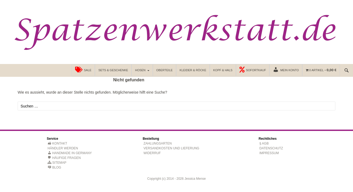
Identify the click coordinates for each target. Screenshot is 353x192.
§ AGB (264, 143)
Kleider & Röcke (193, 70)
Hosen (140, 70)
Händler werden (63, 148)
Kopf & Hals (222, 70)
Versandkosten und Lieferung (171, 148)
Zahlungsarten (157, 143)
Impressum (269, 153)
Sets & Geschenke (113, 70)
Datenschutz (271, 148)
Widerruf (152, 153)
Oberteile (164, 70)
